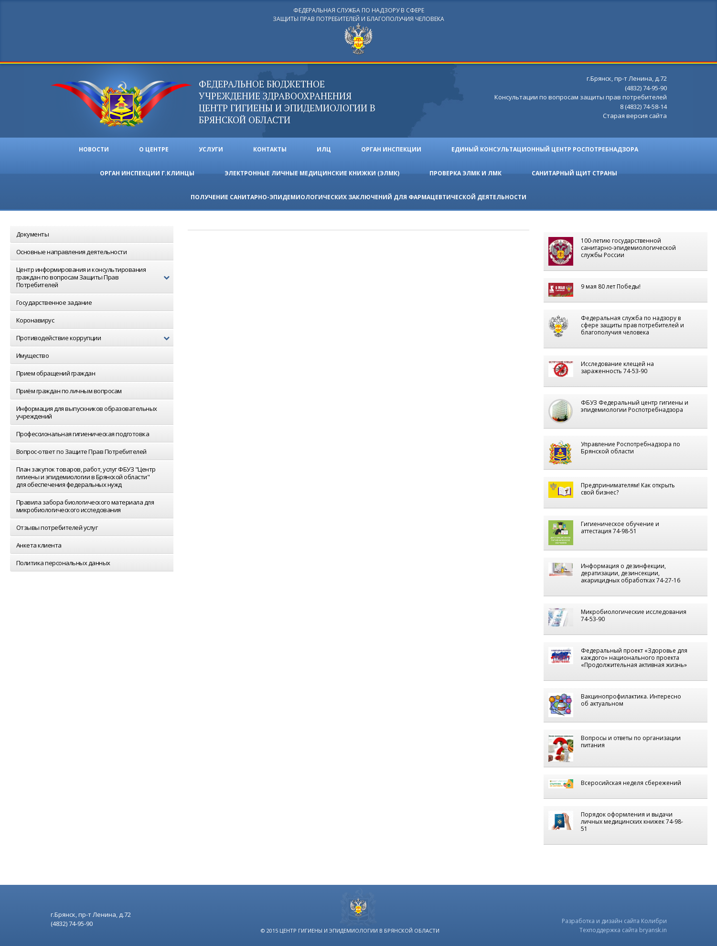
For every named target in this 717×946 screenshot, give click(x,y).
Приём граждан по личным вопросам (69, 391)
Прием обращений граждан (56, 373)
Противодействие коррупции (95, 338)
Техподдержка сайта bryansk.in (623, 930)
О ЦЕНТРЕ (154, 149)
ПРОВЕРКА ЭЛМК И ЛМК (465, 173)
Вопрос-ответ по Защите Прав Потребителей (81, 451)
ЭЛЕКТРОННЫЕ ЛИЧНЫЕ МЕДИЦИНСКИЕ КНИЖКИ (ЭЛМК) (312, 173)
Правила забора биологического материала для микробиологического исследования (85, 506)
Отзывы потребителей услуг (57, 527)
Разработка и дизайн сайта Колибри (614, 921)
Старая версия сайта (635, 115)
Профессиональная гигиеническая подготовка (83, 434)
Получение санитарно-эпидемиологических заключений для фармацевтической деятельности (358, 197)
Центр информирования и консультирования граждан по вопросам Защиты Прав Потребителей (95, 277)
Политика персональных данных (63, 563)
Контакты (270, 149)
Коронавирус (35, 320)
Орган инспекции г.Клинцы (147, 173)
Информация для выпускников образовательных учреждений (86, 412)
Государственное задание (54, 302)
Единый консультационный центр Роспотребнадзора (544, 149)
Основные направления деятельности (71, 251)
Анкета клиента (39, 545)
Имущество (32, 355)
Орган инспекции (391, 149)
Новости (94, 149)
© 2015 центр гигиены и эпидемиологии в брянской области (350, 930)
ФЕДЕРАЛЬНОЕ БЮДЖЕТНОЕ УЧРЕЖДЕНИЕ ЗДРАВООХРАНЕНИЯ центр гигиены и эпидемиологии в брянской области (287, 102)
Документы (32, 234)
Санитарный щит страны (574, 173)
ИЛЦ (324, 149)
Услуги (211, 149)
